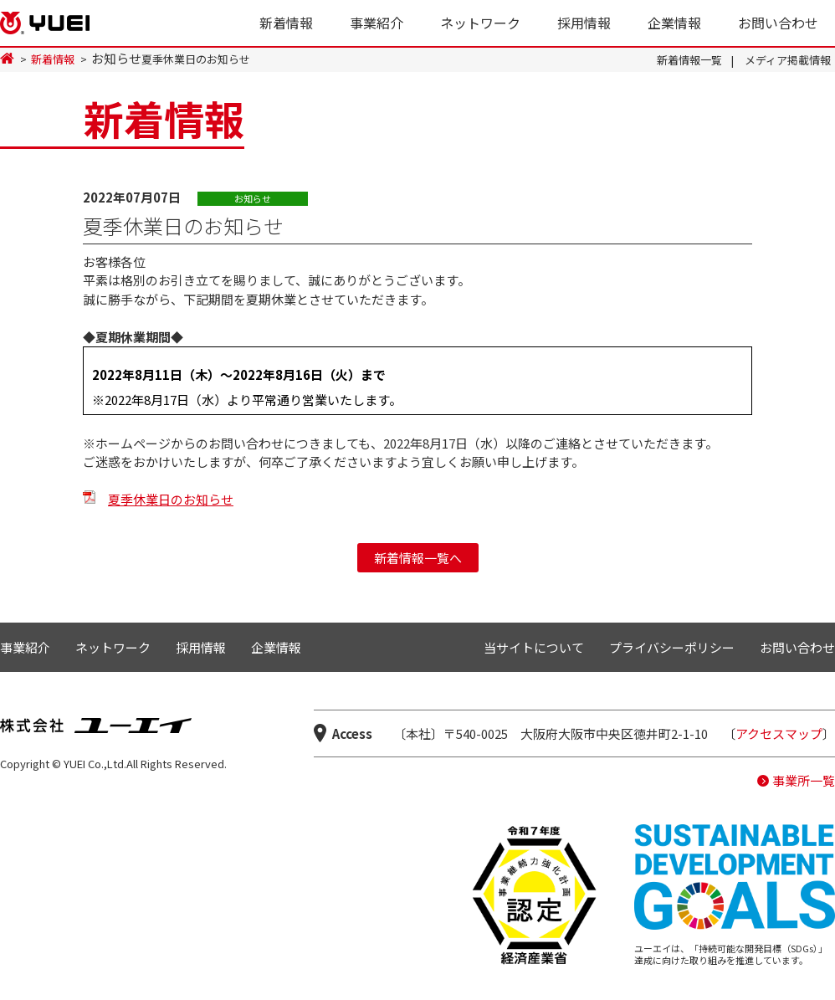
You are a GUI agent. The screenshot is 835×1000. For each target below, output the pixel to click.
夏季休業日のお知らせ (170, 499)
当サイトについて (534, 647)
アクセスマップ (778, 733)
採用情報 (584, 23)
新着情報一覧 (689, 60)
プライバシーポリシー (672, 647)
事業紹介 (376, 23)
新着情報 (286, 23)
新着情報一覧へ (418, 558)
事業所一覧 (803, 780)
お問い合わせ (778, 23)
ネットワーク (480, 23)
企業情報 (674, 23)
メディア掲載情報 (788, 60)
